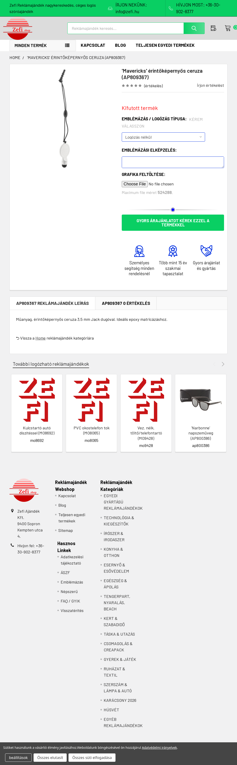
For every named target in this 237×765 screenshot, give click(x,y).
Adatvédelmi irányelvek (159, 747)
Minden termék (31, 50)
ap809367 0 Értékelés (126, 308)
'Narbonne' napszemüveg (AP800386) (200, 438)
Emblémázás (72, 586)
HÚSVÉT (111, 714)
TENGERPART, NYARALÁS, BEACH (117, 607)
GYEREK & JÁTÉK (120, 664)
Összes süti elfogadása (92, 757)
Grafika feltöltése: (143, 179)
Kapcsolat (93, 50)
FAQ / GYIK (70, 605)
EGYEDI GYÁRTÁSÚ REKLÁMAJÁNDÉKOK (123, 506)
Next (222, 368)
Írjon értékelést (210, 90)
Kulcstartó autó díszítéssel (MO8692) (36, 435)
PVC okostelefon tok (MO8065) (91, 435)
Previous (214, 368)
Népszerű (69, 596)
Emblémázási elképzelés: (149, 154)
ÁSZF (65, 577)
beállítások (18, 757)
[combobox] (137, 31)
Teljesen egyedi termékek (165, 50)
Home (40, 342)
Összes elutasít (50, 757)
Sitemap (65, 535)
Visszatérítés (72, 615)
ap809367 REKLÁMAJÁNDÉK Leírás (52, 308)
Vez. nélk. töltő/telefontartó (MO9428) (146, 438)
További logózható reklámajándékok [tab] (51, 369)
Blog (120, 50)
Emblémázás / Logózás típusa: (162, 127)
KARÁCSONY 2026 (120, 705)
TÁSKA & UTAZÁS (119, 638)
